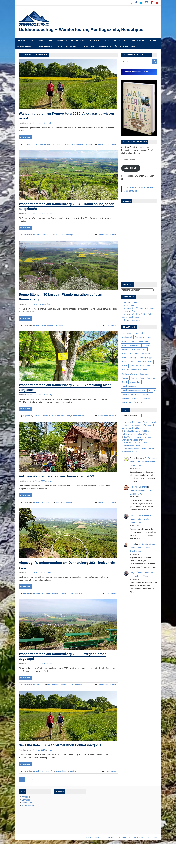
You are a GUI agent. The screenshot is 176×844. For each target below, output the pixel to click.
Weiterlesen (25, 137)
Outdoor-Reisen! (45, 46)
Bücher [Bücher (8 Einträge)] (125, 345)
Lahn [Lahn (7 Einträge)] (124, 358)
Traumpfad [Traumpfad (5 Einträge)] (151, 378)
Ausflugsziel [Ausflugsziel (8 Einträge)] (139, 333)
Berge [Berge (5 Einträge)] (148, 337)
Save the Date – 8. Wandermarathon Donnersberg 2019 (61, 745)
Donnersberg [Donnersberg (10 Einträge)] (135, 345)
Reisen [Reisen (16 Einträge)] (124, 366)
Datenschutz (139, 837)
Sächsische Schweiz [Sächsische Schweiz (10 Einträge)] (130, 374)
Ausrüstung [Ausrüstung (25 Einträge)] (139, 337)
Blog (32, 41)
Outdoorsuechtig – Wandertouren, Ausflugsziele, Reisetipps (81, 29)
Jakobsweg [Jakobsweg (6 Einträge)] (146, 353)
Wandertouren (45, 41)
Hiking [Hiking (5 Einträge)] (136, 353)
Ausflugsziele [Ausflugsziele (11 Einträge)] (127, 337)
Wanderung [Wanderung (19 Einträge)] (145, 398)
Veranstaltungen (78, 144)
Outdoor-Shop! (24, 46)
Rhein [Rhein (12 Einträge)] (142, 366)
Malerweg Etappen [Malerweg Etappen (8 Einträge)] (146, 358)
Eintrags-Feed (27, 800)
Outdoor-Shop (108, 837)
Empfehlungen (137, 41)
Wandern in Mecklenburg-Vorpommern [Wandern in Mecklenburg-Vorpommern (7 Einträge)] (137, 394)
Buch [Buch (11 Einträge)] (124, 341)
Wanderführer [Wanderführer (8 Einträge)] (135, 382)
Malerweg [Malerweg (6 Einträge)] (132, 358)
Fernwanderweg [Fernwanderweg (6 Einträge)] (128, 349)
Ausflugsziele (77, 41)
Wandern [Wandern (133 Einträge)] (151, 390)
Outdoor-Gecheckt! (66, 46)
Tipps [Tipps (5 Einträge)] (142, 378)
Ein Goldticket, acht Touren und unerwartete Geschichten (143, 462)
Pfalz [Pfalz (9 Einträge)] (133, 362)
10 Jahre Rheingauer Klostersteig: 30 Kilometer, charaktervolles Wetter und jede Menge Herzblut (139, 425)
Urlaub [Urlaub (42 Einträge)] (124, 382)
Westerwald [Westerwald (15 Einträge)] (126, 402)
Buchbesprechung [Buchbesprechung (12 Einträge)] (136, 341)
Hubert (133, 544)
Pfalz (44, 593)
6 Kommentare (110, 593)
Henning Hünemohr (138, 487)
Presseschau (105, 46)
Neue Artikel (46, 144)
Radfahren (62, 41)
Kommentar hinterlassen (107, 144)
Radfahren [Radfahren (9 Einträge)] (142, 362)
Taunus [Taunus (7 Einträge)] (125, 378)
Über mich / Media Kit (125, 46)
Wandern (89, 144)
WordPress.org (28, 806)
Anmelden (26, 797)
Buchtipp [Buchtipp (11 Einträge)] (148, 341)
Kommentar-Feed (29, 803)
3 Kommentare (110, 325)
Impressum (152, 837)
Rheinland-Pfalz (59, 144)
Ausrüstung (94, 41)
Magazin (21, 41)
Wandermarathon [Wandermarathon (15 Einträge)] (129, 386)
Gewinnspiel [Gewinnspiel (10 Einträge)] (141, 349)
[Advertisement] (139, 242)
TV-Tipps (152, 41)
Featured (37, 144)
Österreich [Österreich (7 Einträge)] (138, 402)
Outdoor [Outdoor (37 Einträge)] (125, 362)
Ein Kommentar (110, 771)
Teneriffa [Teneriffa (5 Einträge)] (134, 378)
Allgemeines (27, 416)
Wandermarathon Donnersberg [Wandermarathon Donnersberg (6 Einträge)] (134, 390)
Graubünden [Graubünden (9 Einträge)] (127, 353)
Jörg (50, 123)
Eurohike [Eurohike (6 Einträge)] (146, 345)
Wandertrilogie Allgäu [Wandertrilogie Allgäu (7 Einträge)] (130, 398)
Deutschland (28, 144)
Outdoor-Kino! (87, 46)
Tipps (106, 41)
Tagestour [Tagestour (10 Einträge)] (144, 374)
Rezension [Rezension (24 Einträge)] (134, 366)
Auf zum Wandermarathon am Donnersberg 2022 (56, 476)
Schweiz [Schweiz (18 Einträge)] (125, 370)
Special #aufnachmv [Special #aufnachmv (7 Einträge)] (139, 370)
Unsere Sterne (120, 41)
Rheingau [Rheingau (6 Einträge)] (150, 366)
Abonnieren (130, 168)
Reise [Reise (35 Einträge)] (150, 362)
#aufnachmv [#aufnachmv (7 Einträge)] (127, 333)
